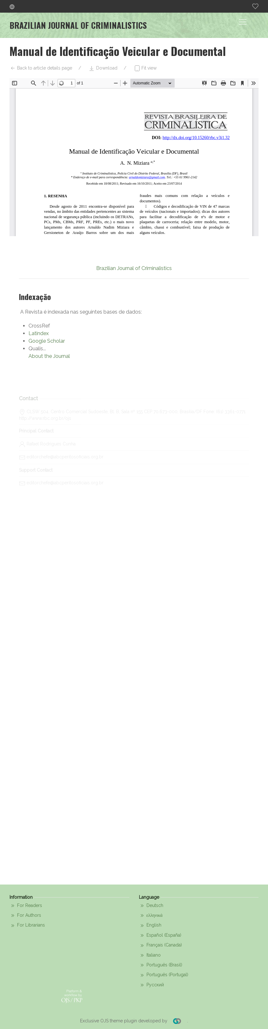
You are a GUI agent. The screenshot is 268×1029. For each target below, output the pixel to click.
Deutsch (151, 906)
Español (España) (160, 935)
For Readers (25, 906)
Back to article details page (40, 68)
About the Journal (49, 356)
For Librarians (27, 925)
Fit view (145, 68)
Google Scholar (46, 341)
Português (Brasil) (160, 965)
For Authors (25, 915)
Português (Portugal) (163, 975)
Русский (151, 985)
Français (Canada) (160, 945)
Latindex (38, 333)
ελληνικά (151, 915)
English (150, 925)
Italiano (150, 955)
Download (103, 68)
